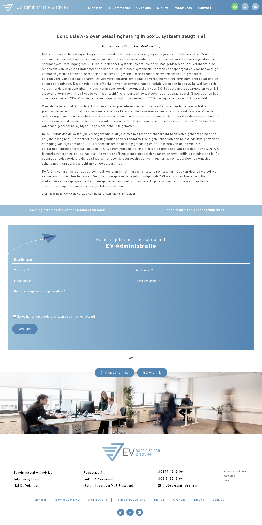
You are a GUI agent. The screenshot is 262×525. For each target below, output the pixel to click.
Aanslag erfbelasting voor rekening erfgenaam (65, 210)
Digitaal (159, 500)
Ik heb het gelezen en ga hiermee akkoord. (56, 317)
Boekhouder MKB (67, 500)
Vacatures (183, 8)
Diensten (95, 8)
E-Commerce (119, 8)
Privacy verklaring (236, 471)
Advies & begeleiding (131, 500)
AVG (226, 480)
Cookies (229, 476)
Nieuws (163, 8)
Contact (204, 8)
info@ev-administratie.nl (178, 486)
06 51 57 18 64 (170, 479)
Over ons (143, 8)
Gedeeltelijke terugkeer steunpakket (196, 210)
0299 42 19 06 (170, 472)
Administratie (97, 500)
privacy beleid (42, 317)
